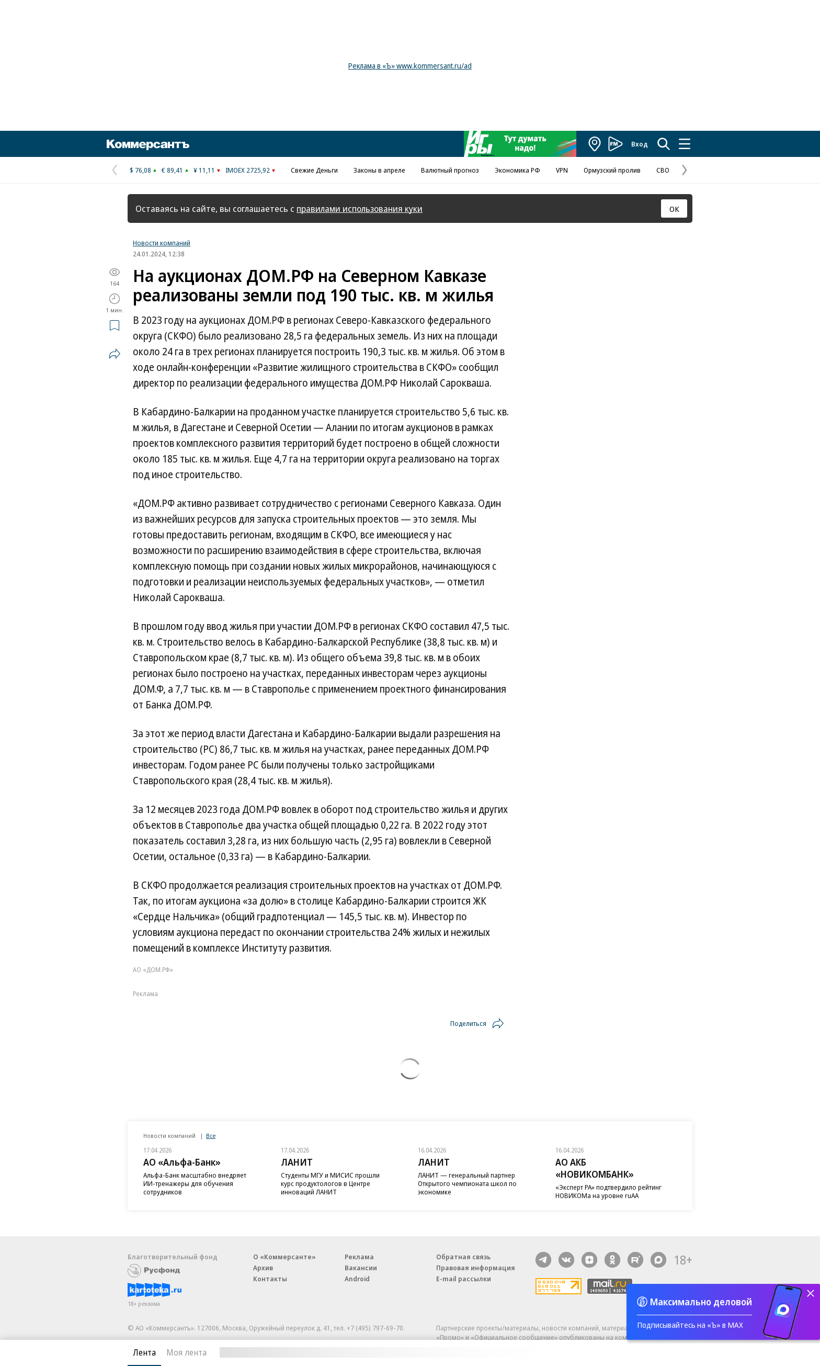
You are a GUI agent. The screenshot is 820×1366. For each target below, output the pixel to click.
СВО (662, 170)
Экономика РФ (517, 170)
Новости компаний (161, 242)
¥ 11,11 (204, 170)
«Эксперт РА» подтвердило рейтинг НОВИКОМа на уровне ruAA (608, 1191)
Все (210, 1135)
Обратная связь (463, 1256)
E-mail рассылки (463, 1278)
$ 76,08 (140, 170)
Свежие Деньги (314, 170)
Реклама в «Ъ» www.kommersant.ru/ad (410, 66)
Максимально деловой (701, 1301)
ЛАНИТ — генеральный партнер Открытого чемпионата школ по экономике (467, 1183)
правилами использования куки (360, 208)
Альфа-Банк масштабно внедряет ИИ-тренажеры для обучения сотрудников (194, 1183)
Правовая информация (475, 1267)
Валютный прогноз (450, 170)
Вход (639, 144)
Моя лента (186, 1352)
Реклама (359, 1256)
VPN (562, 170)
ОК (674, 209)
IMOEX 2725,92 (247, 170)
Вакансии (361, 1267)
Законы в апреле (379, 170)
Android (357, 1278)
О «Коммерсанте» (284, 1256)
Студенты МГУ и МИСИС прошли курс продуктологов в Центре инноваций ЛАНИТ (330, 1183)
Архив (263, 1267)
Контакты (270, 1278)
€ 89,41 (172, 170)
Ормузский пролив (612, 170)
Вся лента (638, 1352)
